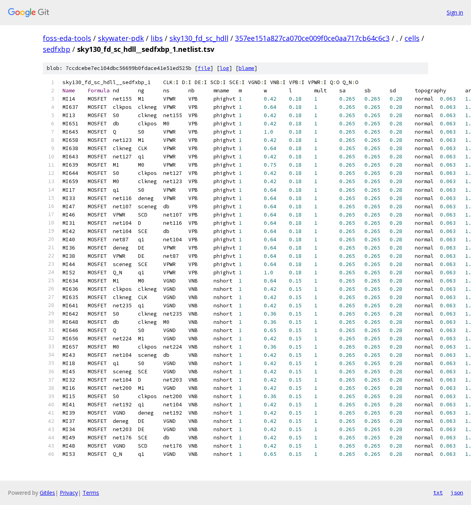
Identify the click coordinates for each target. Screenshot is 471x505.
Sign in (455, 12)
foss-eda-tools (67, 38)
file (204, 68)
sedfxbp (56, 49)
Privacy (69, 492)
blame (246, 68)
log (224, 68)
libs (157, 38)
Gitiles (47, 492)
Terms (91, 492)
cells (412, 38)
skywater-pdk (121, 38)
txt (438, 492)
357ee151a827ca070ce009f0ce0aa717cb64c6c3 (312, 38)
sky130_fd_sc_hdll (198, 38)
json (457, 492)
